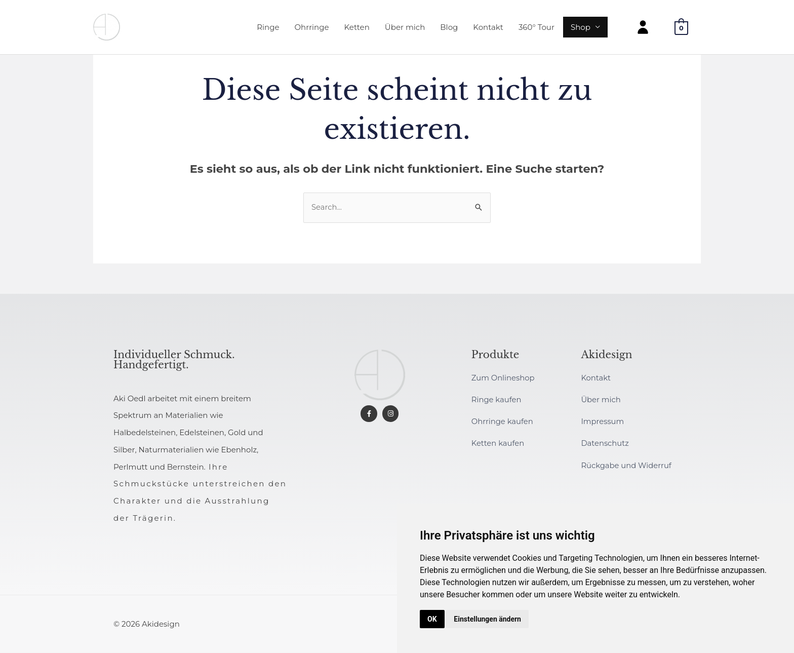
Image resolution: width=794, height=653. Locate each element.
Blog (449, 27)
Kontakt (488, 27)
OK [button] (432, 619)
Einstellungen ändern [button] (487, 619)
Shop (580, 27)
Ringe (268, 27)
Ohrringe (312, 27)
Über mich (405, 27)
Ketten (357, 27)
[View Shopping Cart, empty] (681, 28)
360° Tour (536, 27)
